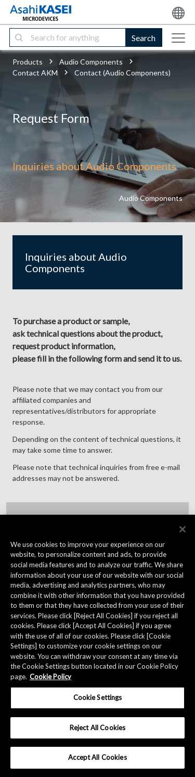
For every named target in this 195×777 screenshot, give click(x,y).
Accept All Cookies (97, 757)
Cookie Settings (97, 697)
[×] (182, 529)
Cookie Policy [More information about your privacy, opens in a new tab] (50, 676)
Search (143, 38)
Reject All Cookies (97, 727)
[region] (97, 646)
